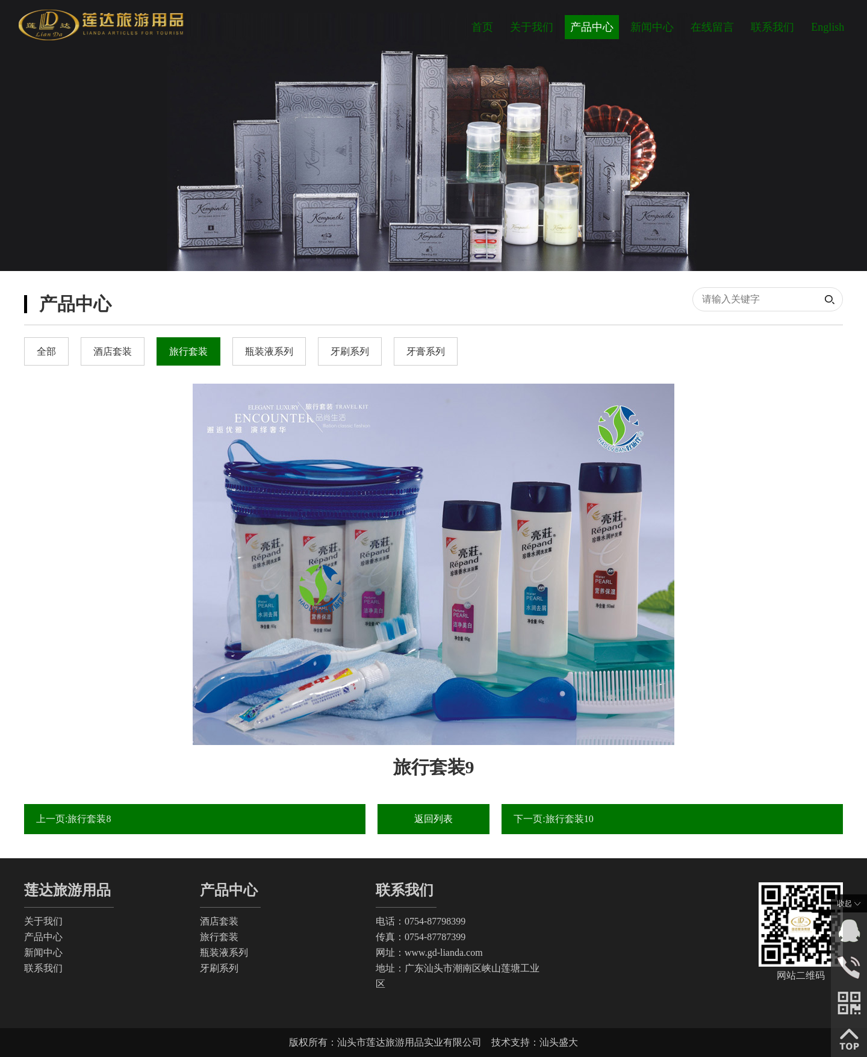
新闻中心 (652, 27)
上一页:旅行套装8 (73, 819)
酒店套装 (219, 921)
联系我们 (772, 27)
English (827, 27)
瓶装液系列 (224, 952)
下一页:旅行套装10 (553, 819)
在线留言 (712, 27)
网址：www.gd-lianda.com (429, 952)
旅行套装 (219, 937)
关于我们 (531, 27)
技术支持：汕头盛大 (534, 1042)
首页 (482, 27)
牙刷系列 (219, 968)
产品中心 (592, 27)
